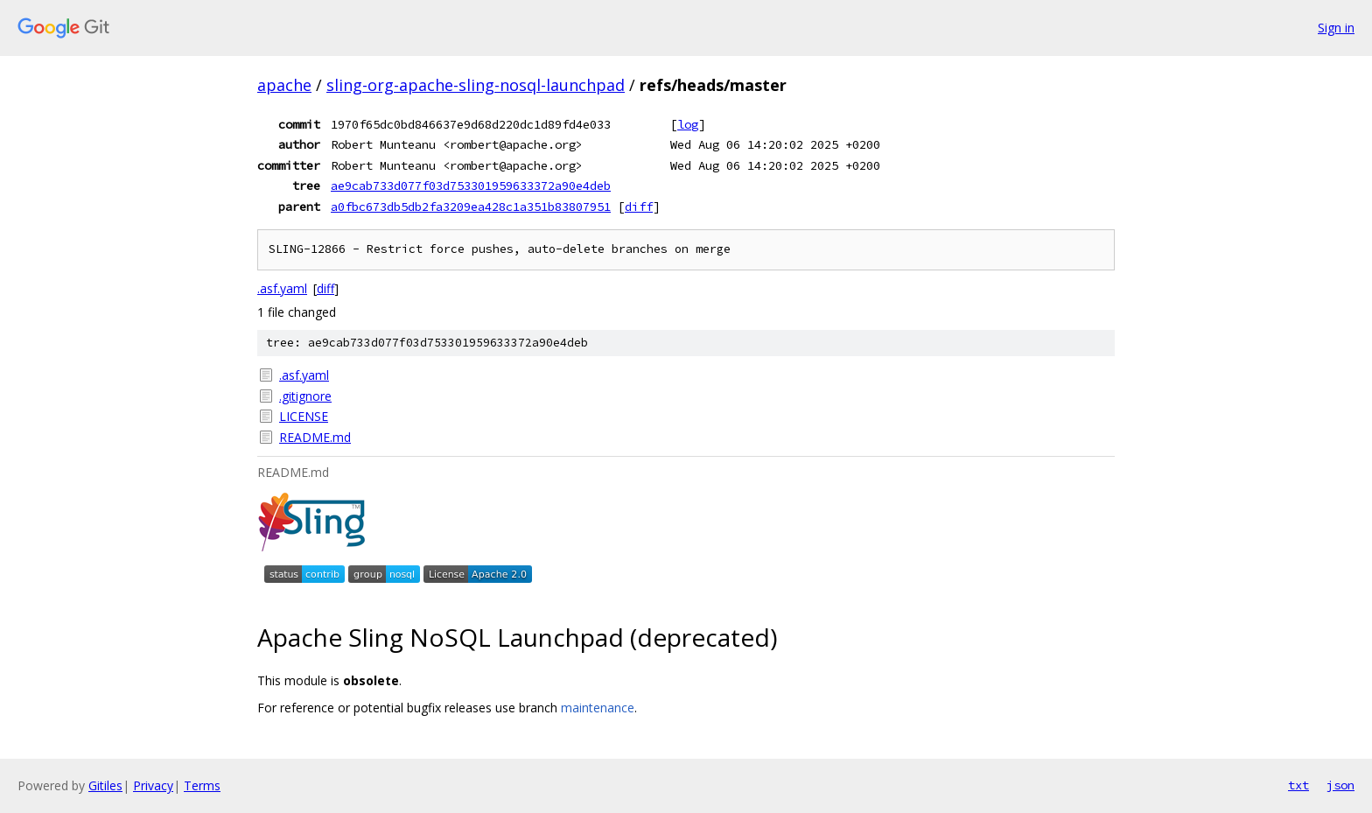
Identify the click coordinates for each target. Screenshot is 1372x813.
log (687, 124)
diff (639, 206)
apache (284, 84)
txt (1298, 785)
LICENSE (303, 416)
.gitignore (305, 396)
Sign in (1336, 27)
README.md (315, 437)
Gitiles (105, 785)
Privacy (153, 785)
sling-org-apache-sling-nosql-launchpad (475, 84)
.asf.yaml (282, 288)
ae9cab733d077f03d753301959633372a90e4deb (471, 185)
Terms (202, 785)
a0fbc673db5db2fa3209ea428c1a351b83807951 (471, 206)
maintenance (597, 707)
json (1340, 785)
